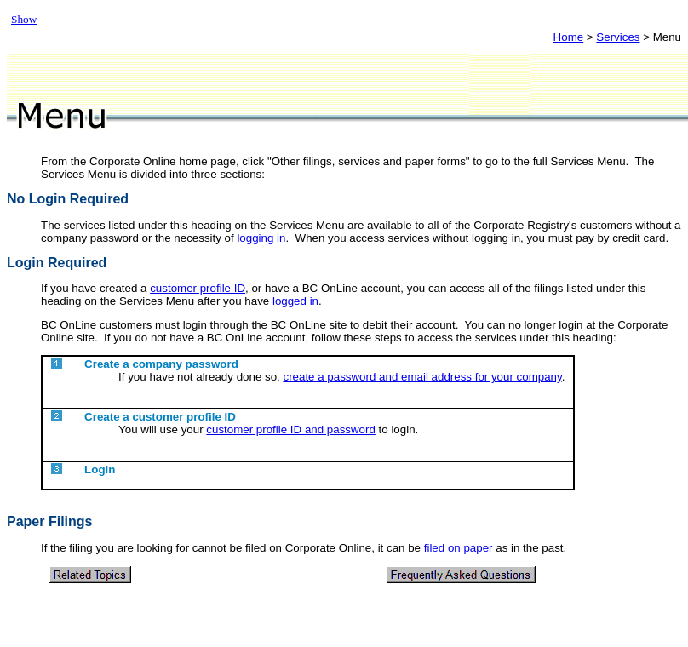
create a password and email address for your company (422, 376)
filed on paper (458, 547)
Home (568, 37)
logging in (261, 238)
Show (24, 19)
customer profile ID (197, 288)
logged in (295, 301)
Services (617, 37)
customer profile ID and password (291, 429)
